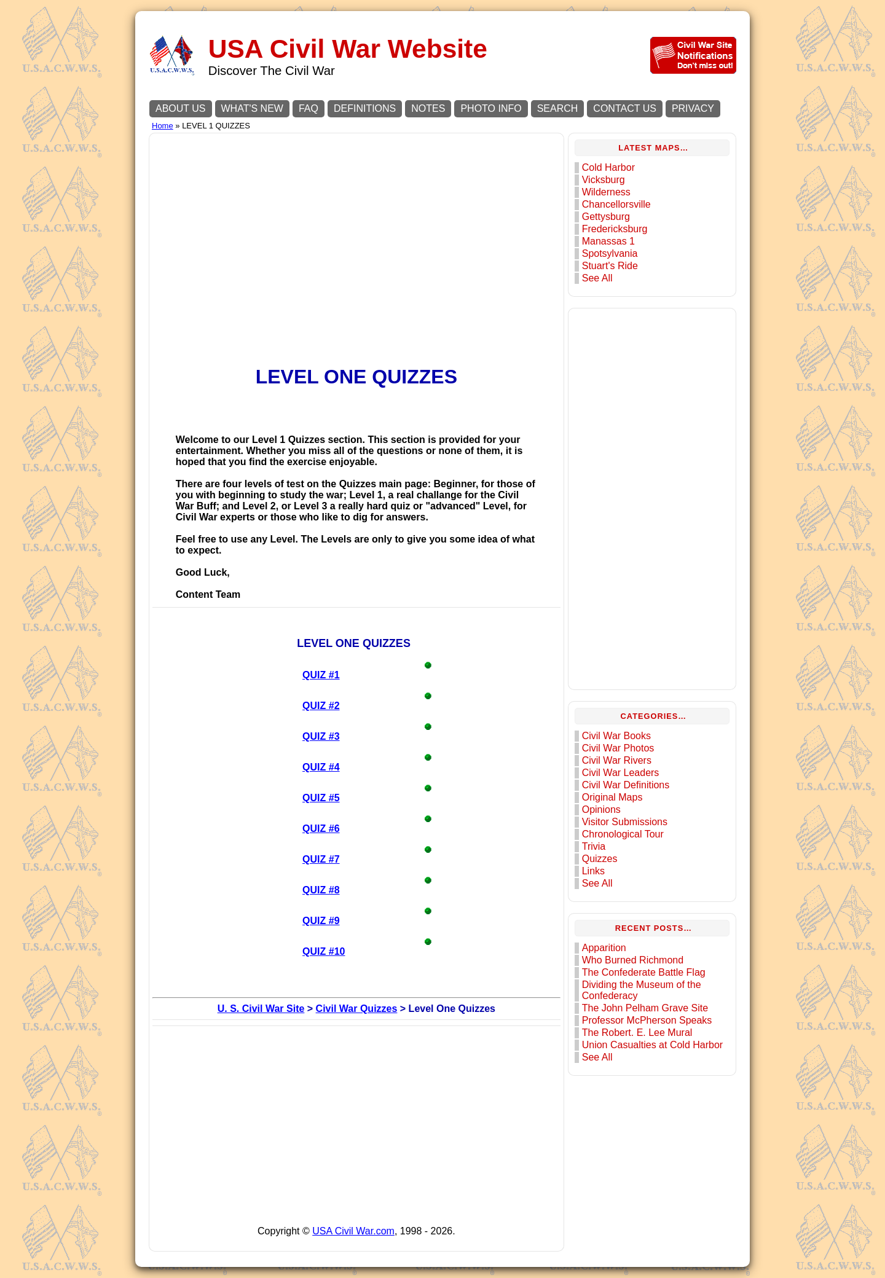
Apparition (604, 948)
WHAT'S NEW (252, 108)
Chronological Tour (623, 834)
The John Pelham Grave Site (645, 1008)
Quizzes (600, 858)
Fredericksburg (615, 229)
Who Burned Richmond (632, 960)
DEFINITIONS (365, 108)
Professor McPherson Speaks (647, 1020)
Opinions (601, 809)
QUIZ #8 (320, 890)
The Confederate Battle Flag (644, 972)
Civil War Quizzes (357, 1008)
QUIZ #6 (320, 828)
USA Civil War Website (347, 48)
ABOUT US (180, 108)
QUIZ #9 (320, 920)
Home (162, 125)
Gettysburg (606, 216)
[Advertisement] (356, 222)
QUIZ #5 (320, 798)
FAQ (308, 108)
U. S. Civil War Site (261, 1008)
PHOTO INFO (490, 108)
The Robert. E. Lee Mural (637, 1032)
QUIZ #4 (320, 767)
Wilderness (606, 192)
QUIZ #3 (320, 736)
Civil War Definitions (626, 785)
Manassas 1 (608, 241)
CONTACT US (624, 108)
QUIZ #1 (320, 675)
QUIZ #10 (323, 951)
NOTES (428, 108)
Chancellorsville (616, 204)
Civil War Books (616, 736)
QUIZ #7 (320, 859)
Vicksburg (603, 179)
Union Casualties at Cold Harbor (652, 1045)
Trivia (594, 846)
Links (593, 871)
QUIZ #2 (320, 705)
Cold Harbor (608, 167)
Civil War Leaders (620, 772)
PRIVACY (693, 108)
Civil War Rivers (616, 760)
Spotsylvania (610, 253)
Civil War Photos (618, 748)
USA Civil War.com (353, 1231)
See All (597, 278)
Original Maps (612, 797)
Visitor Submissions (624, 822)
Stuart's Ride (610, 266)
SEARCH (557, 108)
